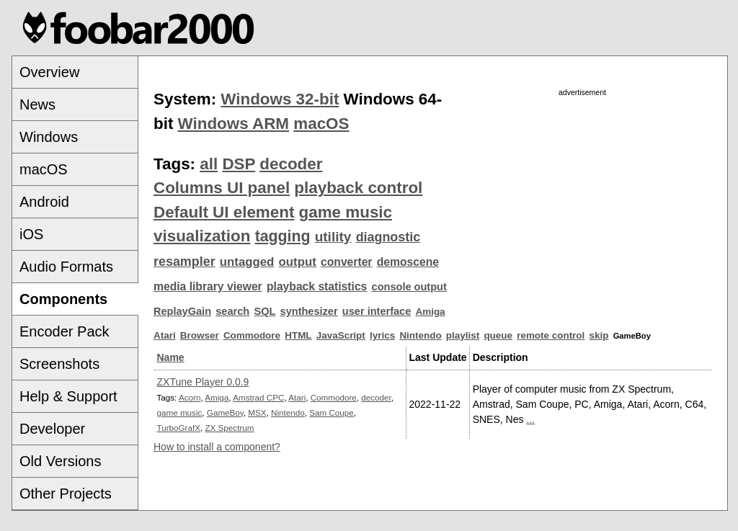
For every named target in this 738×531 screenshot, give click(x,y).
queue (498, 335)
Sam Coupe (331, 412)
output (297, 262)
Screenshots (59, 364)
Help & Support (68, 396)
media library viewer (208, 286)
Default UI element (224, 212)
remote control (550, 335)
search (232, 311)
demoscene (408, 262)
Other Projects (65, 493)
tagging (283, 236)
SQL (264, 311)
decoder (290, 164)
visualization (202, 236)
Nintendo (420, 335)
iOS (31, 234)
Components (63, 299)
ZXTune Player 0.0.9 (203, 382)
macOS (43, 169)
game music (345, 212)
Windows (48, 137)
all (209, 164)
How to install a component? (217, 446)
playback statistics (317, 286)
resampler (184, 261)
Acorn (189, 397)
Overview (49, 72)
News (37, 104)
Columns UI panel (222, 188)
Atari (165, 335)
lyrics (382, 335)
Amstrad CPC (258, 397)
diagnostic (388, 237)
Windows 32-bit (280, 99)
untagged (247, 262)
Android (44, 202)
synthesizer (309, 311)
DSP (238, 164)
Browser (199, 335)
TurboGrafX (178, 427)
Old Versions (60, 461)
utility (333, 236)
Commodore (251, 335)
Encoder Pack (64, 331)
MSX (257, 412)
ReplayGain (182, 311)
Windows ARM (233, 124)
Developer (52, 429)
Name (170, 357)
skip (599, 335)
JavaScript (340, 335)
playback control (358, 188)
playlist (462, 335)
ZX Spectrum (229, 427)
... (530, 419)
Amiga (430, 311)
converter (346, 262)
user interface (376, 311)
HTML (298, 335)
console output (409, 287)
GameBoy (225, 412)
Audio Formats (66, 267)
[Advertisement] (582, 199)
